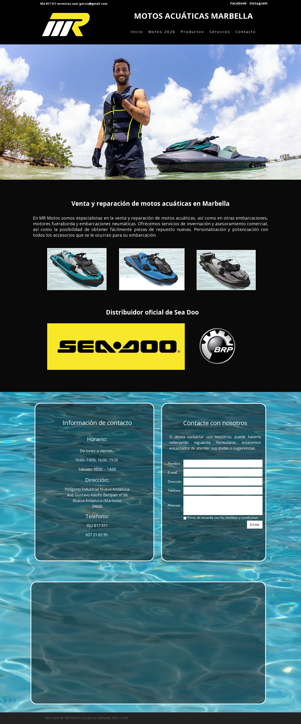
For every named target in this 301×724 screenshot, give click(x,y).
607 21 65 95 (97, 534)
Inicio (136, 31)
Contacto (246, 31)
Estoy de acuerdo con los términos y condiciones (220, 518)
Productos (192, 31)
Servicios (219, 31)
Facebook (238, 3)
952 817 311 (97, 525)
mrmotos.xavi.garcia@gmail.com (82, 4)
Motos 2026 (162, 31)
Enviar (254, 525)
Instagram (259, 3)
